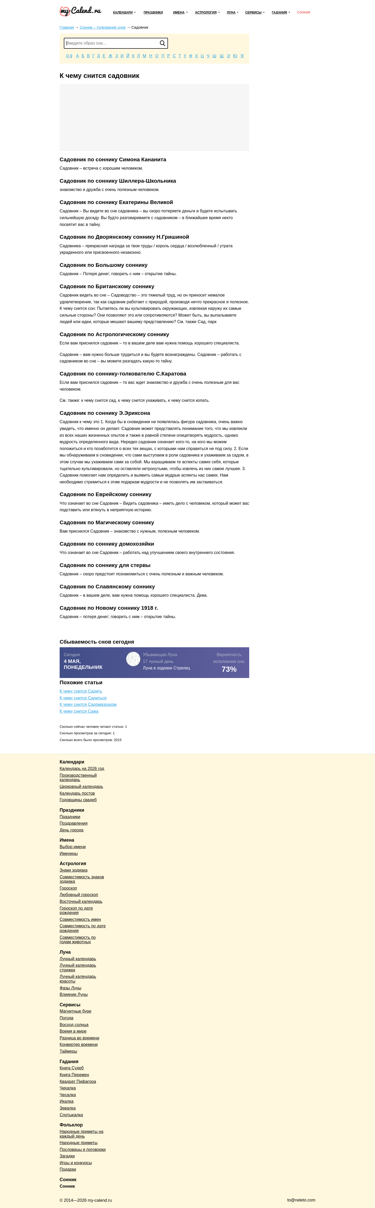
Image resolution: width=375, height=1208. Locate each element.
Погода (66, 1018)
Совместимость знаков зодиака (82, 879)
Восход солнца (74, 1024)
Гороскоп (68, 888)
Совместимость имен (80, 919)
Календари (123, 12)
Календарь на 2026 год (82, 768)
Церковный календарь (81, 786)
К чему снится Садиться (83, 698)
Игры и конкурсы (76, 1163)
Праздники (153, 12)
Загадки (67, 1156)
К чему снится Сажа (79, 711)
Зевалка (68, 1108)
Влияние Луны (74, 994)
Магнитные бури (75, 1011)
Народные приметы (79, 1143)
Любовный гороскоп (79, 894)
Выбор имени (73, 847)
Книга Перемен (74, 1075)
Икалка (66, 1101)
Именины (69, 853)
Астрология (206, 12)
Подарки (68, 1169)
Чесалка (68, 1095)
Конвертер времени (79, 1044)
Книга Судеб (72, 1068)
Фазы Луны (70, 988)
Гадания (279, 12)
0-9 (69, 56)
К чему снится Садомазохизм (88, 704)
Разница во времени (79, 1038)
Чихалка (68, 1088)
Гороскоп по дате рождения (76, 910)
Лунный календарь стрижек (78, 967)
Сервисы (253, 12)
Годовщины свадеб (78, 800)
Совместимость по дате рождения (83, 928)
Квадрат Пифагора (78, 1081)
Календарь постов (77, 793)
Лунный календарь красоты (78, 978)
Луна (231, 12)
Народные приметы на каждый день (81, 1133)
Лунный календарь (78, 959)
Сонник (303, 12)
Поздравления (74, 823)
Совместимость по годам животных (78, 939)
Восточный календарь (81, 901)
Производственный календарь (78, 777)
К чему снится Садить (81, 691)
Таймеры (68, 1051)
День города (71, 830)
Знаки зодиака (74, 870)
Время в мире (73, 1031)
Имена (179, 12)
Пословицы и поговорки (83, 1149)
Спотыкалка (71, 1115)
